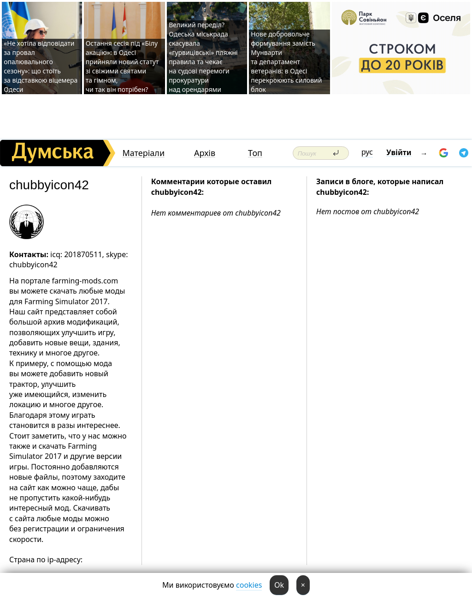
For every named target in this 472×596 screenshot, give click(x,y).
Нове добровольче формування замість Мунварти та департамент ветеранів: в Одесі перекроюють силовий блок (286, 62)
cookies (249, 585)
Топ (255, 153)
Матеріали (143, 153)
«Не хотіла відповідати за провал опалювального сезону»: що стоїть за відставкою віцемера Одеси (40, 66)
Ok (279, 585)
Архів (204, 153)
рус (367, 152)
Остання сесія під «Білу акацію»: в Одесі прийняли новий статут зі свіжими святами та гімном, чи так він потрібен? (122, 66)
